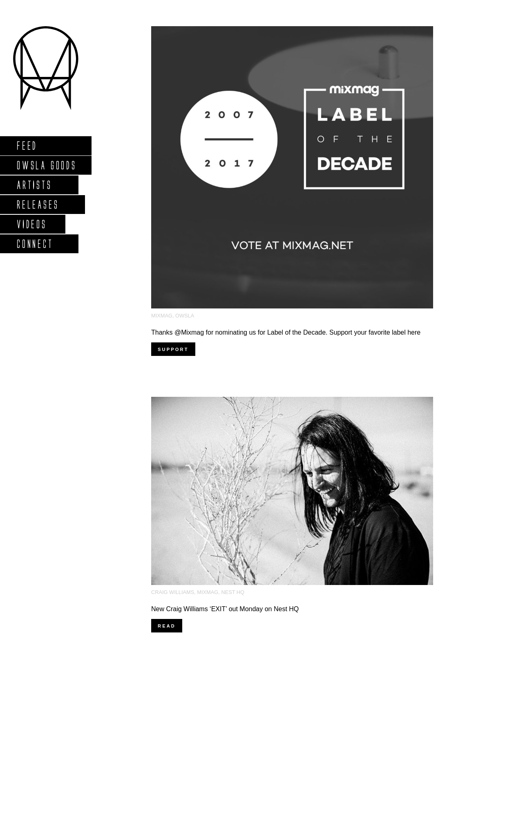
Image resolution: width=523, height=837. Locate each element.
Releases (37, 204)
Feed (26, 145)
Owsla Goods (46, 165)
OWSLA (184, 316)
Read (167, 625)
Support (173, 349)
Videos (31, 224)
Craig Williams (172, 592)
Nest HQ (232, 592)
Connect (34, 243)
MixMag (161, 316)
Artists (34, 184)
